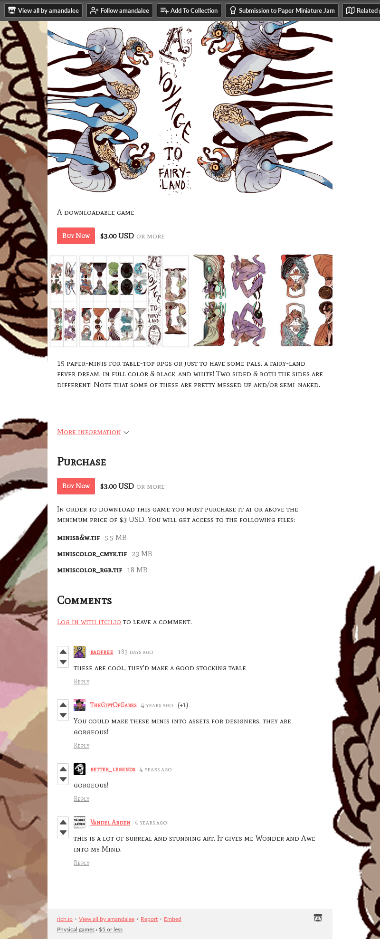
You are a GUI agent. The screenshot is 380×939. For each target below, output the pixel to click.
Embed (172, 918)
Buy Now (76, 236)
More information (93, 431)
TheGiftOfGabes (113, 705)
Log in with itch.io (89, 621)
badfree (101, 651)
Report (149, 918)
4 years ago (157, 705)
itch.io (65, 918)
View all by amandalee (106, 918)
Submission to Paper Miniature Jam (282, 10)
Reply (81, 681)
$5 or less (111, 929)
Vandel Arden (110, 822)
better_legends (112, 769)
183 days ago (135, 651)
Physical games (76, 929)
